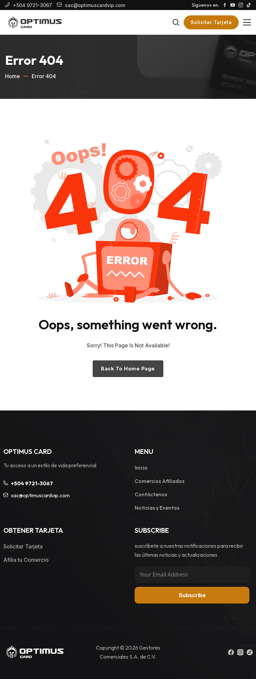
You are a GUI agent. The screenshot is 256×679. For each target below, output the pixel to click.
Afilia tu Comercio (26, 559)
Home (12, 76)
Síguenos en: (205, 5)
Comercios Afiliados (159, 481)
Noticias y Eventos (157, 507)
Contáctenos (151, 494)
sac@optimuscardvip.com (95, 5)
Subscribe (192, 595)
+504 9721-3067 (32, 5)
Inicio (141, 467)
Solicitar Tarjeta (211, 22)
